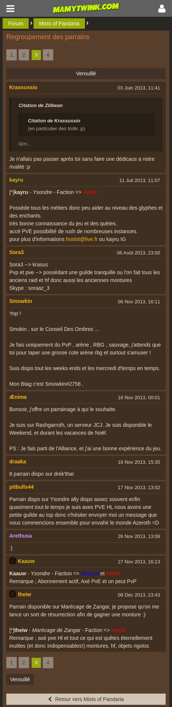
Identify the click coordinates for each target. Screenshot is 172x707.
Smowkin (20, 301)
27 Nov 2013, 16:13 (139, 561)
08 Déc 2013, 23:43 (139, 595)
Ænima (18, 397)
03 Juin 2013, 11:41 (139, 88)
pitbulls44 (21, 487)
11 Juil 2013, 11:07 (139, 180)
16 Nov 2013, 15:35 (139, 462)
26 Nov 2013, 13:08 (139, 536)
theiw (24, 594)
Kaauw (26, 561)
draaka (17, 461)
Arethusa (20, 536)
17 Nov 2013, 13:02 (139, 487)
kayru (16, 180)
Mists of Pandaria (59, 23)
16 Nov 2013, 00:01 (139, 397)
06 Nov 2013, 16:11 (139, 301)
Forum (15, 23)
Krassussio (23, 87)
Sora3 (16, 252)
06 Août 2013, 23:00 (138, 253)
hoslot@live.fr (82, 239)
